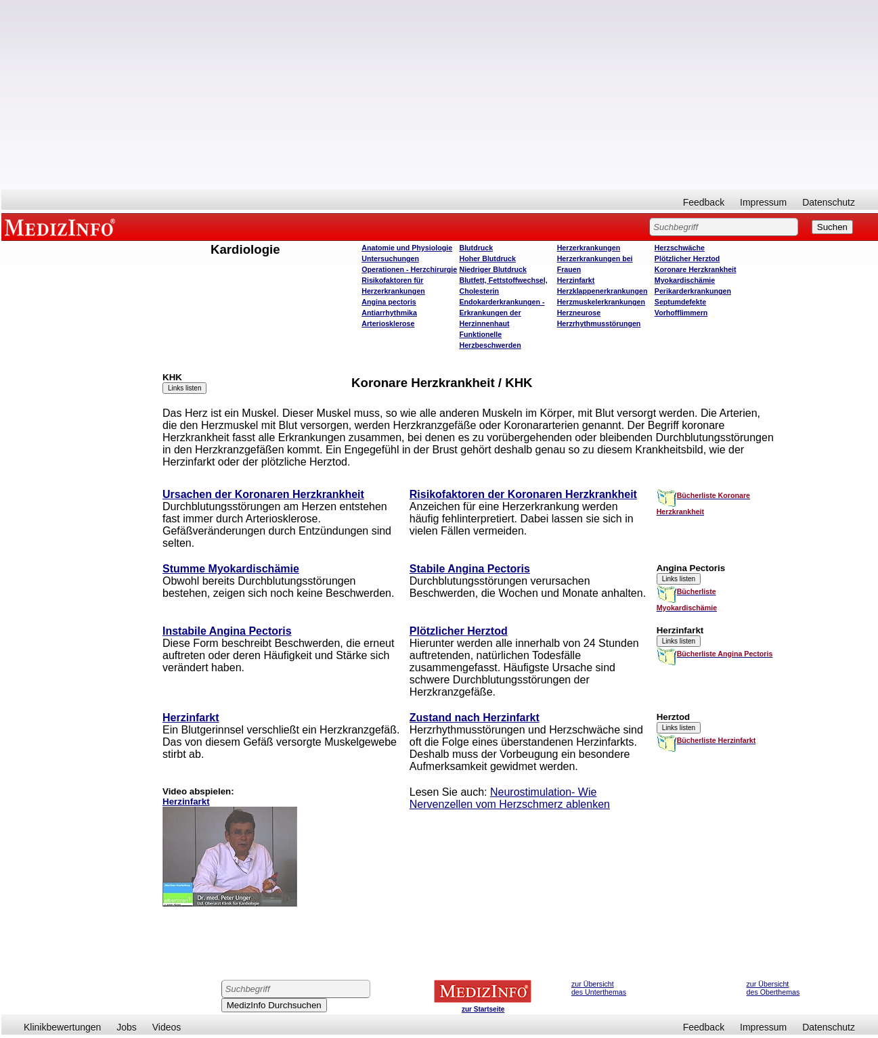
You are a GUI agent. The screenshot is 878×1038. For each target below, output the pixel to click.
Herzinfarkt (576, 280)
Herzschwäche (680, 248)
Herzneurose (579, 313)
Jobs (126, 1027)
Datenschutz (828, 202)
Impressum (763, 202)
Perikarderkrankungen (693, 291)
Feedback (703, 202)
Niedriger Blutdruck (492, 269)
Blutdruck (476, 248)
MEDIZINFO (62, 226)
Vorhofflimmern (681, 313)
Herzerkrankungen (589, 248)
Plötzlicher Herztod (687, 258)
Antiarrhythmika (389, 313)
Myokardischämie (685, 280)
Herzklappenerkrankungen (602, 291)
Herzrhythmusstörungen (599, 323)
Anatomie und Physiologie (406, 248)
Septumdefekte (680, 302)
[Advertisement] (440, 94)
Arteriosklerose (387, 323)
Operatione (409, 269)
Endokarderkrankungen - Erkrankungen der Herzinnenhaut (501, 313)
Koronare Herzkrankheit (696, 269)
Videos (166, 1027)
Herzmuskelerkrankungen (601, 302)
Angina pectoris (388, 302)
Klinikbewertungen (62, 1027)
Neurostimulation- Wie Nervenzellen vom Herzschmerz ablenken (510, 798)
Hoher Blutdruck (487, 258)
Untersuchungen (390, 258)
